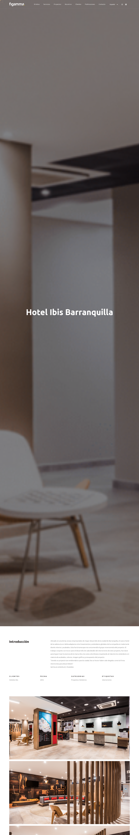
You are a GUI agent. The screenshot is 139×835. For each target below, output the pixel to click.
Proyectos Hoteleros (79, 680)
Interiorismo (107, 680)
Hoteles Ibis (13, 680)
